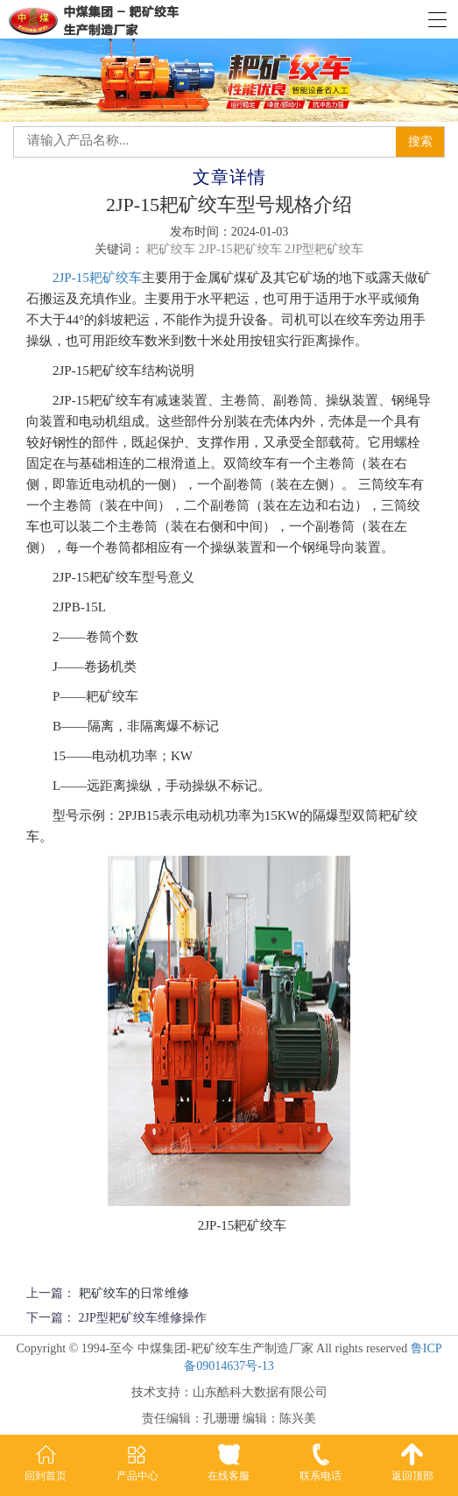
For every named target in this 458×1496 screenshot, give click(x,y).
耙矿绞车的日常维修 (134, 1293)
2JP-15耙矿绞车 (97, 278)
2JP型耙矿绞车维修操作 (143, 1317)
